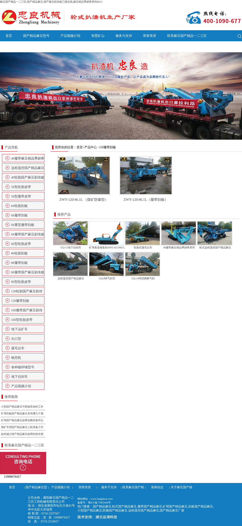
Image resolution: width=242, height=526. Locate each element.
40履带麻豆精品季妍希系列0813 (27, 160)
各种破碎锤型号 (22, 367)
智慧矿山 (97, 36)
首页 (9, 36)
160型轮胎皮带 (22, 319)
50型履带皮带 (21, 196)
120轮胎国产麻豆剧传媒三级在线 (27, 292)
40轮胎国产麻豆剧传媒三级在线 (27, 179)
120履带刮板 (20, 300)
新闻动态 (12, 47)
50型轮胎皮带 (21, 187)
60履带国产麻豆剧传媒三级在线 (27, 236)
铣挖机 (16, 357)
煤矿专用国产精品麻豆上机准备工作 (22, 427)
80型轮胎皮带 (21, 282)
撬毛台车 (17, 348)
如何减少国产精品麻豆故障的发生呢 (22, 434)
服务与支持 (124, 36)
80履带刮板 (19, 263)
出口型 (16, 338)
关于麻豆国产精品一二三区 (49, 47)
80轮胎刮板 (19, 253)
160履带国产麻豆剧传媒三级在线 (27, 311)
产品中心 (90, 147)
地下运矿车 (19, 329)
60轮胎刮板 (19, 206)
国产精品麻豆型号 (36, 36)
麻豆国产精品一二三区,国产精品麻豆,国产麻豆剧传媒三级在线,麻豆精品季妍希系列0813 (51, 1)
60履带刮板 (19, 215)
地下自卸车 (19, 376)
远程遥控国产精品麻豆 (27, 168)
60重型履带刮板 (22, 225)
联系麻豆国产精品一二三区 (187, 36)
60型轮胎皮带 (21, 244)
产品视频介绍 (70, 36)
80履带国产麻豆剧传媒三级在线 (27, 274)
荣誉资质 (149, 36)
